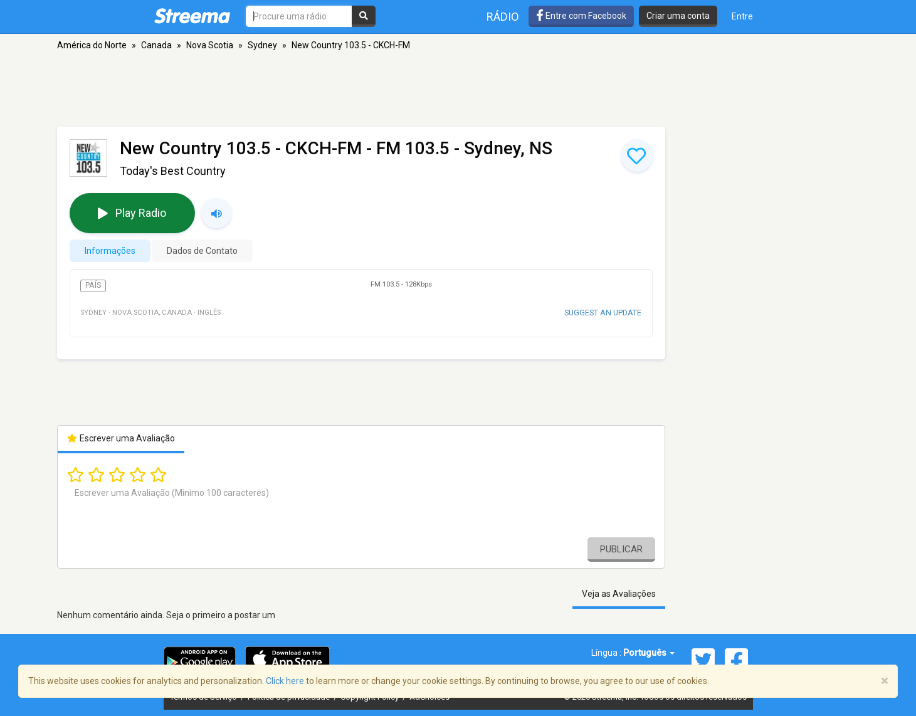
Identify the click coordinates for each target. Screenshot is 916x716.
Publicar (621, 549)
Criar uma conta (678, 16)
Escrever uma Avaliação (121, 438)
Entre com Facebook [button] (581, 16)
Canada (156, 45)
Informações (110, 251)
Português (649, 653)
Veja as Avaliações (619, 594)
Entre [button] (742, 16)
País (93, 285)
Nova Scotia (209, 45)
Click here (285, 681)
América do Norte (92, 45)
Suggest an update (602, 312)
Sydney (262, 45)
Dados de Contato (202, 251)
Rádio (503, 16)
